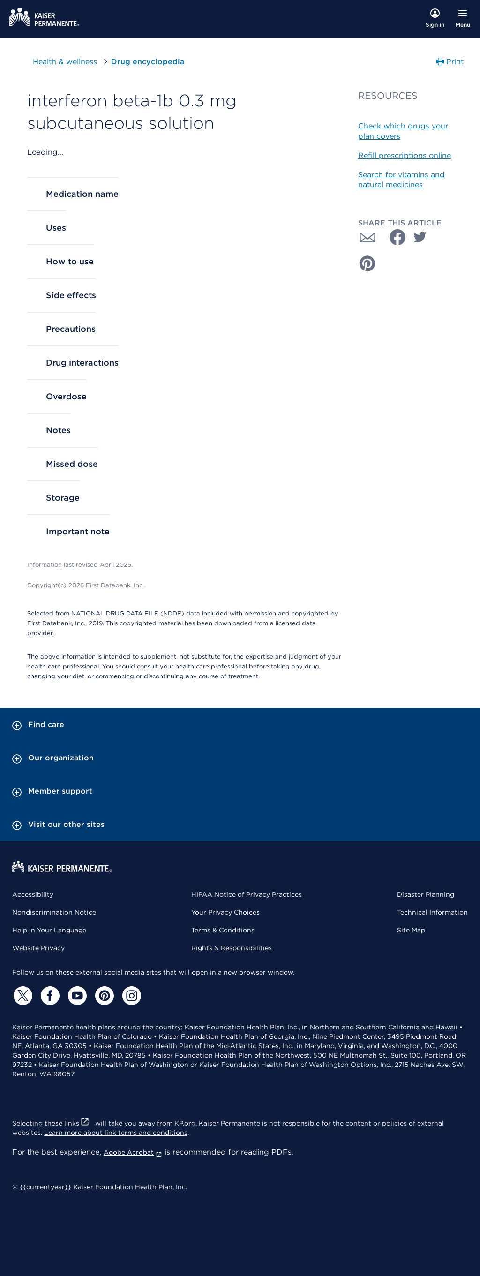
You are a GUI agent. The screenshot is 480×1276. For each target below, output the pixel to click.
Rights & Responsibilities (231, 948)
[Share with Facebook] (393, 237)
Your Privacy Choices (225, 912)
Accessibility (32, 894)
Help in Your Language (49, 930)
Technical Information (432, 912)
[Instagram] (130, 995)
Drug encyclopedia (147, 61)
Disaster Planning (425, 894)
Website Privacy (38, 948)
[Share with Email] (367, 237)
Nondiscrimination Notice (54, 912)
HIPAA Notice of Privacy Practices (246, 894)
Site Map (411, 930)
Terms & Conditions (223, 930)
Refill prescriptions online (404, 155)
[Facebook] (48, 995)
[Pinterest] (103, 995)
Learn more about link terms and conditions (116, 1132)
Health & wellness (65, 61)
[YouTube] (76, 995)
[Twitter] (21, 995)
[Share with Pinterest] (367, 263)
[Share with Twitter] (420, 237)
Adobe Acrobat (133, 1152)
